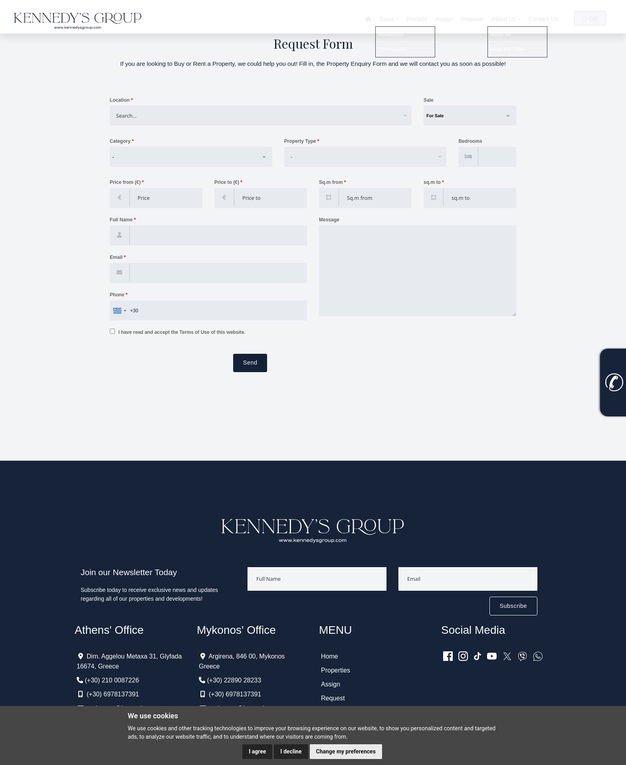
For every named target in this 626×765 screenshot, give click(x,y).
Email (120, 257)
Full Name (123, 220)
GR (589, 18)
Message (329, 220)
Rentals (413, 19)
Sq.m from (332, 182)
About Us (503, 19)
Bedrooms (470, 141)
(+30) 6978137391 (113, 694)
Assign (441, 19)
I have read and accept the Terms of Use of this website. (178, 332)
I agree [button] (257, 751)
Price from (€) (127, 182)
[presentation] (170, 369)
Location (121, 100)
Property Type (301, 141)
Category (122, 141)
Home (329, 656)
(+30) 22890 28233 (234, 680)
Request (469, 19)
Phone (119, 295)
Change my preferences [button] (346, 751)
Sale (429, 100)
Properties (335, 670)
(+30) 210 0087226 (112, 680)
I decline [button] (290, 751)
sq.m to (434, 182)
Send (250, 362)
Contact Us (541, 19)
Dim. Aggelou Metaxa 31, (122, 656)
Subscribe (513, 606)
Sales (385, 19)
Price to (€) (228, 182)
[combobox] (257, 115)
